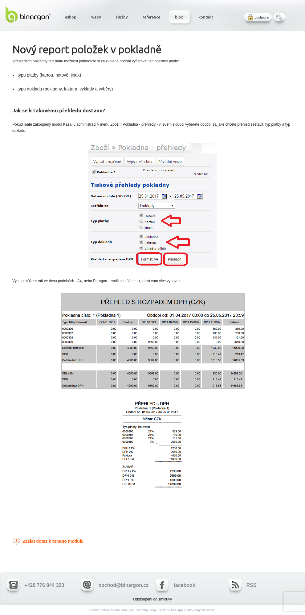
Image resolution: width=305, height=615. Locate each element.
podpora (261, 17)
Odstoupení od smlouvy (152, 599)
